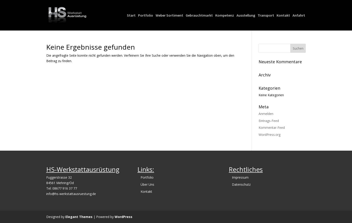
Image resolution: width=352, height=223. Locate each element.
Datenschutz (241, 184)
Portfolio (145, 16)
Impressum (240, 177)
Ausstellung (245, 16)
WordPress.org (269, 134)
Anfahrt (299, 16)
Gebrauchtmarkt (199, 16)
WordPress (123, 217)
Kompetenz (224, 16)
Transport (266, 16)
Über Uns (147, 184)
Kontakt (283, 16)
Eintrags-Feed (269, 121)
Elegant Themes (78, 217)
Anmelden (266, 114)
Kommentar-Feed (272, 127)
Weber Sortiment (169, 16)
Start (131, 16)
